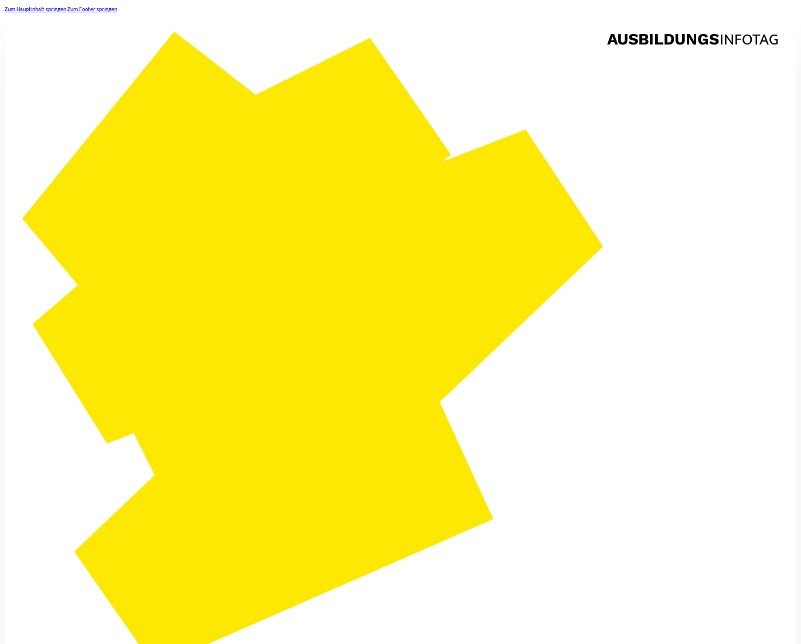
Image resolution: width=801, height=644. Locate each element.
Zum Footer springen (92, 9)
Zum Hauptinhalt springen (35, 9)
